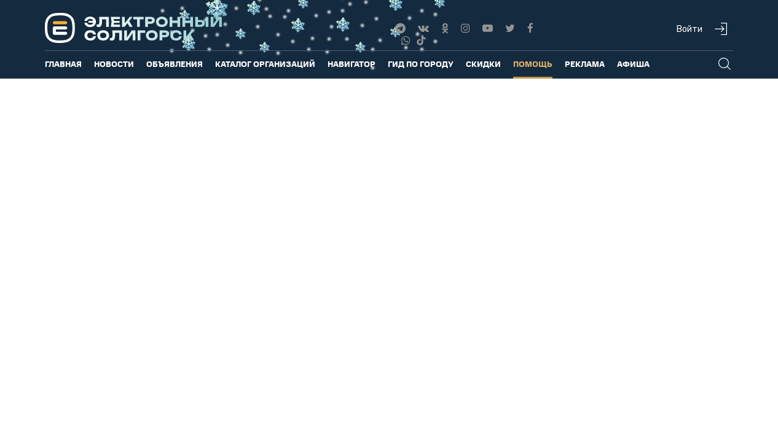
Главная (63, 63)
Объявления (174, 63)
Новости (114, 63)
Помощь (532, 63)
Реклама (585, 63)
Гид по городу (421, 63)
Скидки (483, 63)
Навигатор (351, 63)
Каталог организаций (265, 63)
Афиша (633, 63)
